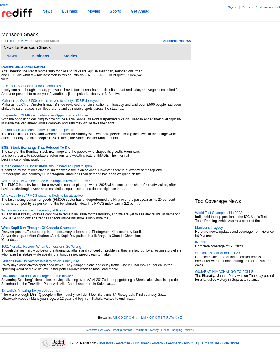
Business (70, 11)
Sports (115, 11)
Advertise (123, 343)
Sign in (233, 7)
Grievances (231, 343)
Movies (94, 11)
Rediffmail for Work (98, 330)
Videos (189, 330)
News (47, 11)
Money (154, 330)
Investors (106, 343)
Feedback (173, 343)
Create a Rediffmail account (261, 7)
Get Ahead (140, 11)
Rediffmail (141, 330)
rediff (3, 5)
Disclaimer (141, 343)
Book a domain (122, 330)
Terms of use (209, 343)
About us (190, 343)
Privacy (157, 343)
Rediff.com (8, 40)
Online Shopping (171, 330)
